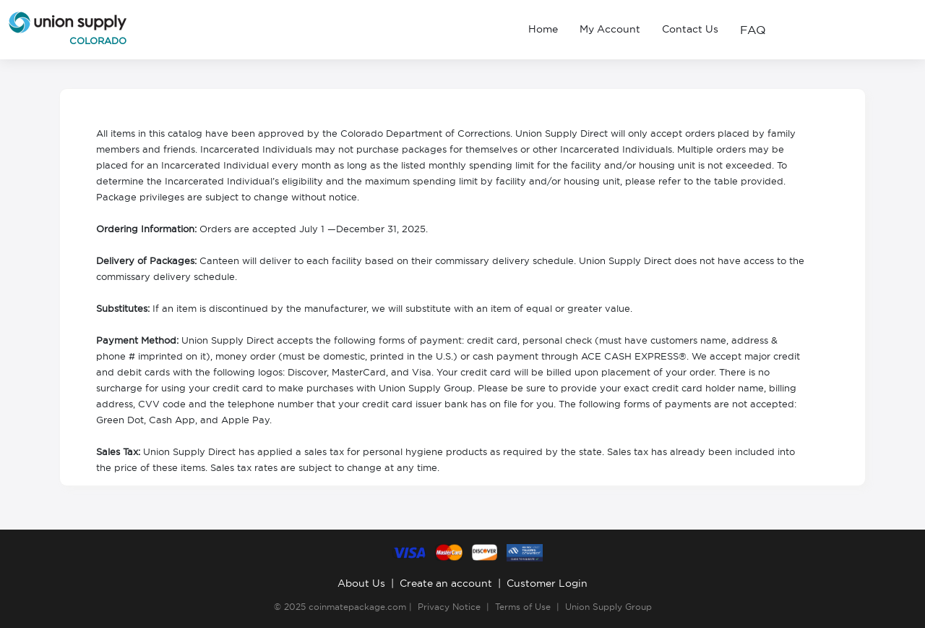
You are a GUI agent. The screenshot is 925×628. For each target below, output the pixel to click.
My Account (610, 29)
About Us (361, 583)
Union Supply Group (608, 606)
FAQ (753, 29)
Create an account (446, 583)
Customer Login (547, 583)
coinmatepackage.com (357, 606)
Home (543, 29)
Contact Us (690, 29)
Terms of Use (523, 606)
